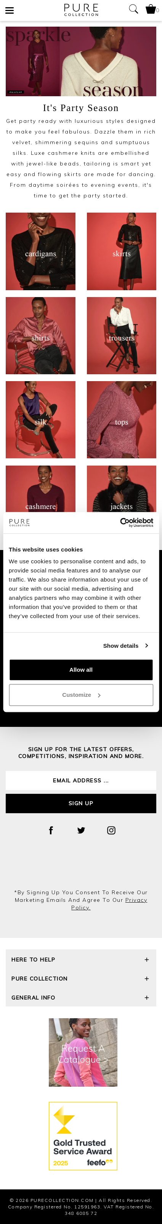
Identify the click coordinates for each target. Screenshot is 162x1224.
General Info (81, 998)
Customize (81, 694)
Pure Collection (81, 979)
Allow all (81, 669)
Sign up (81, 803)
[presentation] (81, 868)
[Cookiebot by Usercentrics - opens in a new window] (120, 523)
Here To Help (81, 960)
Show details (121, 645)
